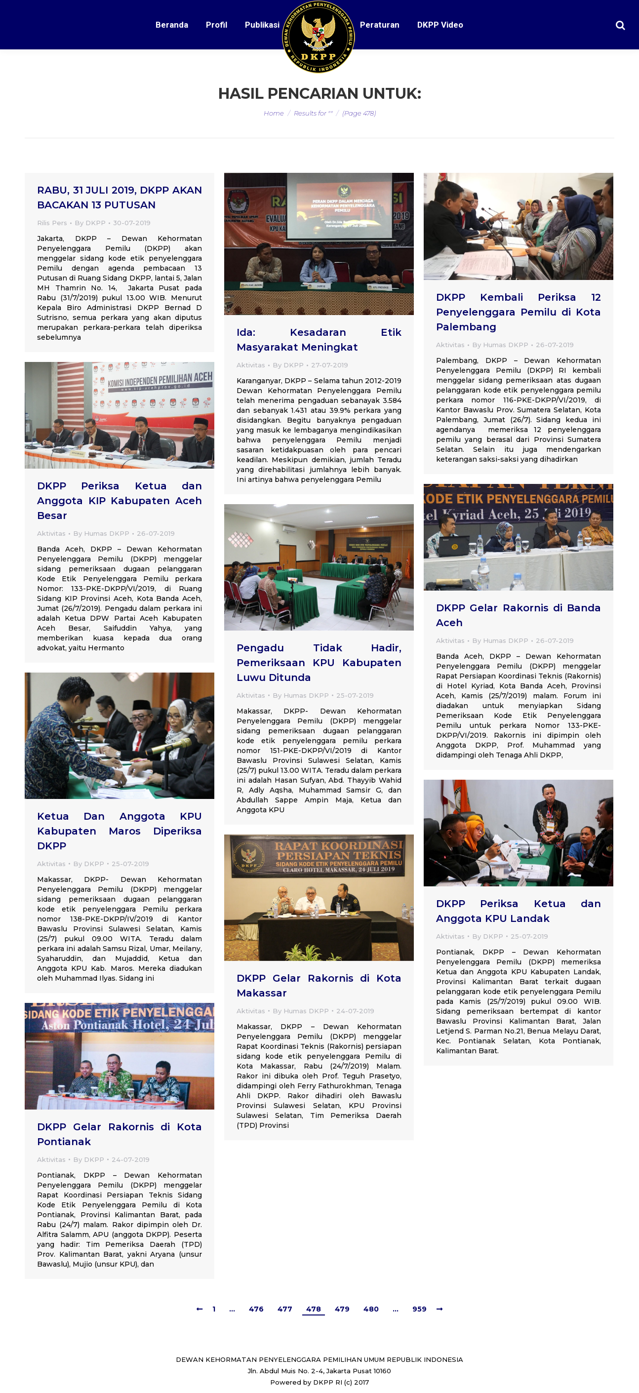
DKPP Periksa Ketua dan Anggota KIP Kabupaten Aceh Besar (119, 500)
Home (274, 113)
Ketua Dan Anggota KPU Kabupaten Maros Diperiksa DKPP (119, 831)
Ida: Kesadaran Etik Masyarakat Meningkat (319, 339)
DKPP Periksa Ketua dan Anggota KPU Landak (518, 911)
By (90, 223)
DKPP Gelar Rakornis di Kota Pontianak (119, 1134)
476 (256, 1309)
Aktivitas (251, 365)
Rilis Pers (52, 223)
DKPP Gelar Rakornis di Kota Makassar (319, 985)
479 (342, 1309)
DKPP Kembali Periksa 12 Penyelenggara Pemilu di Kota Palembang (518, 312)
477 (285, 1309)
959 (419, 1309)
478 (313, 1309)
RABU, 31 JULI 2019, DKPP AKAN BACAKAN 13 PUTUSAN (119, 197)
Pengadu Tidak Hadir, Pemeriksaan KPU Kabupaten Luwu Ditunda (319, 662)
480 (371, 1309)
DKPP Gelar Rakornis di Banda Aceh (518, 615)
